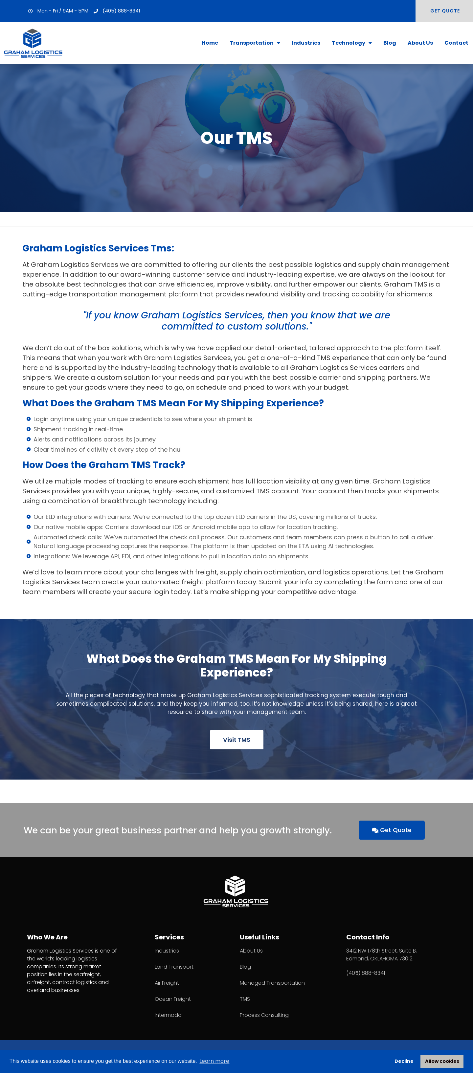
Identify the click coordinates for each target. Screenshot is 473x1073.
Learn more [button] (214, 1061)
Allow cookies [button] (442, 1061)
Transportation (255, 43)
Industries (306, 43)
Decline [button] (404, 1061)
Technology (352, 43)
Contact (456, 43)
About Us (420, 43)
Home (210, 43)
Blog (389, 43)
